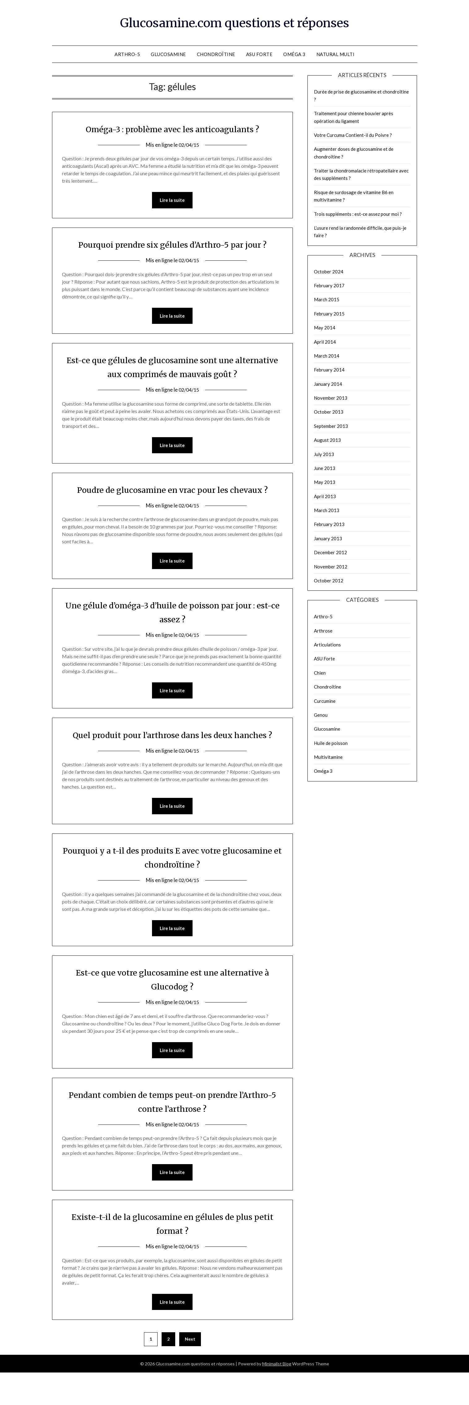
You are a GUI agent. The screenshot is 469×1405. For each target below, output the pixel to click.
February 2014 (329, 369)
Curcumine (325, 701)
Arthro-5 (127, 54)
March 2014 (326, 356)
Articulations (327, 644)
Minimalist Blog (276, 1396)
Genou (321, 715)
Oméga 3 (294, 54)
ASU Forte (259, 54)
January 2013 (328, 538)
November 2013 (330, 398)
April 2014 (325, 342)
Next (190, 1371)
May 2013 (324, 482)
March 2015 (326, 299)
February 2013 (329, 524)
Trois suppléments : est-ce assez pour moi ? (358, 214)
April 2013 (325, 496)
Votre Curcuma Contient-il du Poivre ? (353, 135)
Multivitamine (328, 757)
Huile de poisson (331, 743)
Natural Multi (335, 54)
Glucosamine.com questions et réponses (234, 22)
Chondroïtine (216, 54)
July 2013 (324, 454)
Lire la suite (172, 200)
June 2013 (324, 468)
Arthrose (323, 630)
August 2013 (327, 440)
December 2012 (330, 552)
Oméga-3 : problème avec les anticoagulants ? (172, 129)
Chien (320, 673)
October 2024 (328, 271)
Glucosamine (168, 54)
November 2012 (330, 566)
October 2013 (328, 412)
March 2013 (326, 510)
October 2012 (328, 580)
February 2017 (329, 285)
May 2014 (324, 327)
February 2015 (329, 313)
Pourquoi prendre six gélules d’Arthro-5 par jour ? (172, 244)
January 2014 (328, 384)
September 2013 (331, 426)
